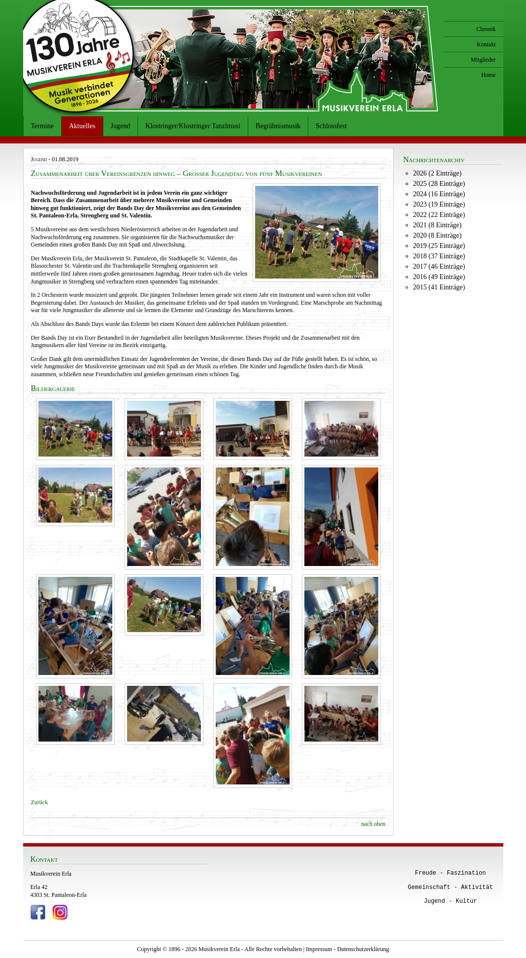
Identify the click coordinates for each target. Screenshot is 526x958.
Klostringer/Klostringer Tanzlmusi (192, 126)
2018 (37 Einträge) (439, 256)
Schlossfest (331, 126)
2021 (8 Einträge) (437, 225)
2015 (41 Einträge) (439, 287)
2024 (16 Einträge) (439, 194)
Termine (42, 126)
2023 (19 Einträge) (439, 204)
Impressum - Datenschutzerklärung (347, 949)
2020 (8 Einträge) (437, 235)
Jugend (121, 126)
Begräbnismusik (278, 126)
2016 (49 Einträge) (439, 277)
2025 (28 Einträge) (439, 183)
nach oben (374, 823)
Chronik (485, 29)
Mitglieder (483, 59)
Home (488, 74)
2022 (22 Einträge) (439, 214)
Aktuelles (82, 126)
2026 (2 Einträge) (437, 173)
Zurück (39, 802)
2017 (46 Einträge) (439, 266)
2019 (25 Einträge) (439, 245)
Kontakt (486, 44)
